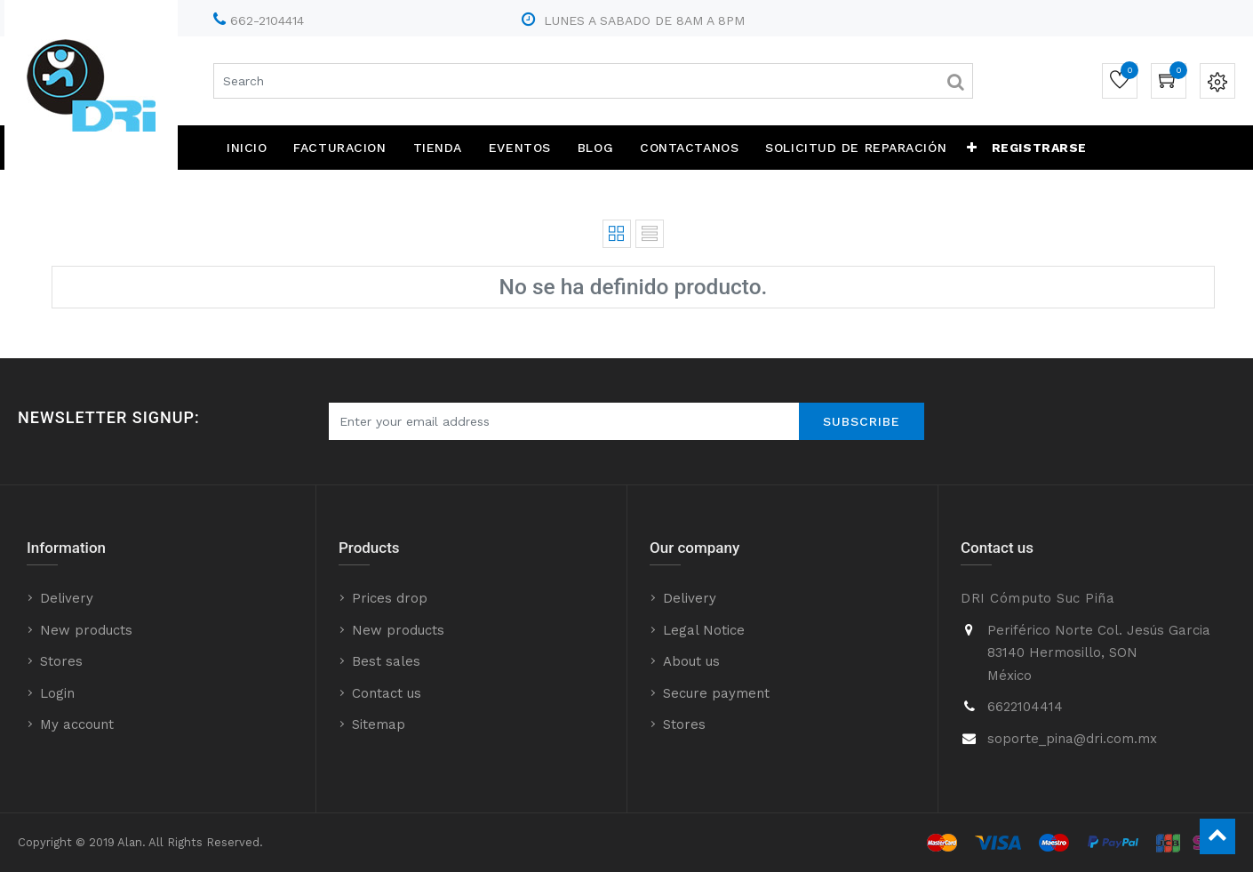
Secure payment (716, 693)
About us (691, 661)
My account (77, 724)
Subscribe (861, 421)
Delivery (66, 598)
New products (86, 630)
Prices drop (389, 598)
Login (57, 693)
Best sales (386, 661)
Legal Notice (704, 630)
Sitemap (378, 724)
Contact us (386, 693)
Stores (61, 661)
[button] (972, 147)
